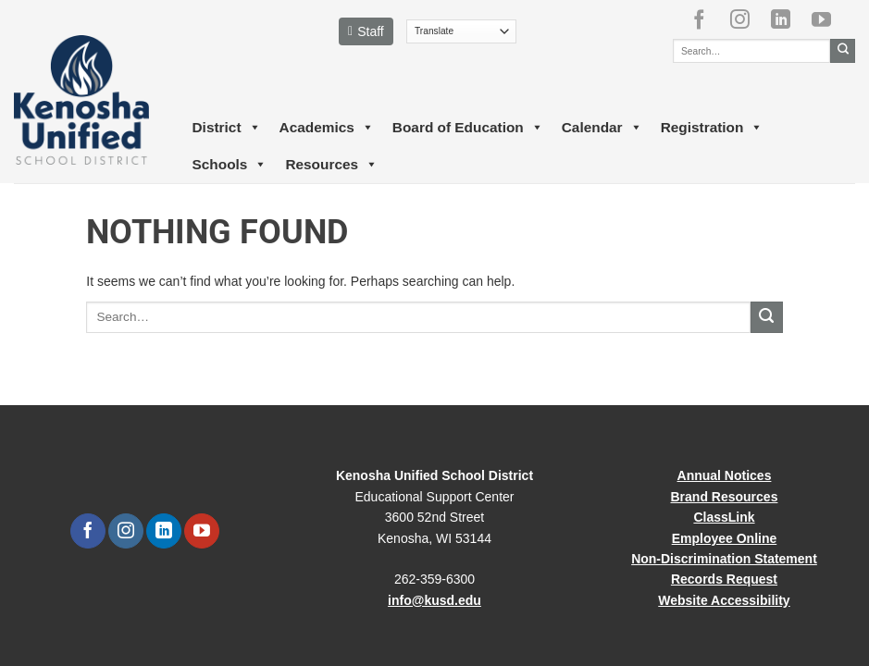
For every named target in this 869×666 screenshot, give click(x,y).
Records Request (724, 579)
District (226, 127)
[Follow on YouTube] (828, 19)
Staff (366, 31)
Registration (712, 127)
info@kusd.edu (434, 600)
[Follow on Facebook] (706, 19)
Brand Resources (724, 496)
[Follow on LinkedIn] (787, 19)
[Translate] (461, 31)
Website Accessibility (723, 600)
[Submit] (842, 51)
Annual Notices (724, 475)
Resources (331, 164)
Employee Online (724, 538)
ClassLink (723, 517)
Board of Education (467, 127)
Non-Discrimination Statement (724, 558)
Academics (326, 127)
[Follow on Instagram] (746, 19)
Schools (229, 164)
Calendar (602, 127)
